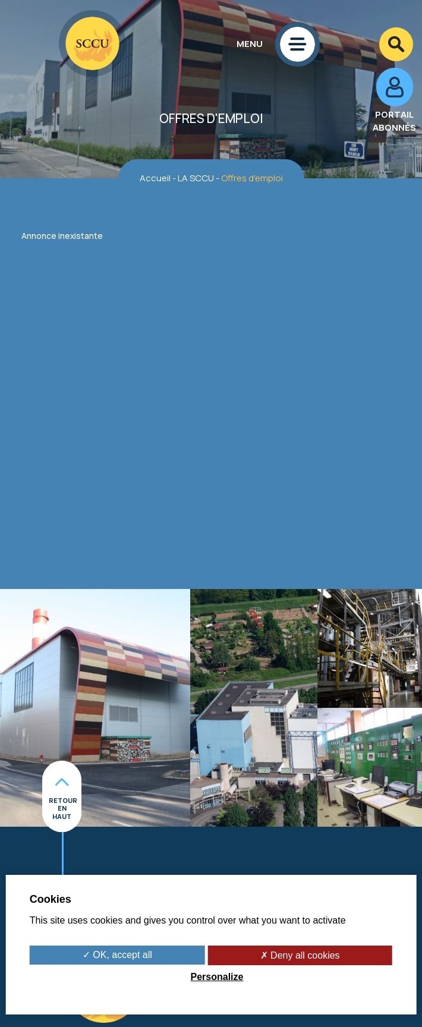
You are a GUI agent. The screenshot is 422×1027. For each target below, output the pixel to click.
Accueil (155, 178)
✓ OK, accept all (117, 955)
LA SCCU (196, 178)
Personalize (217, 977)
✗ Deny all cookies (300, 955)
